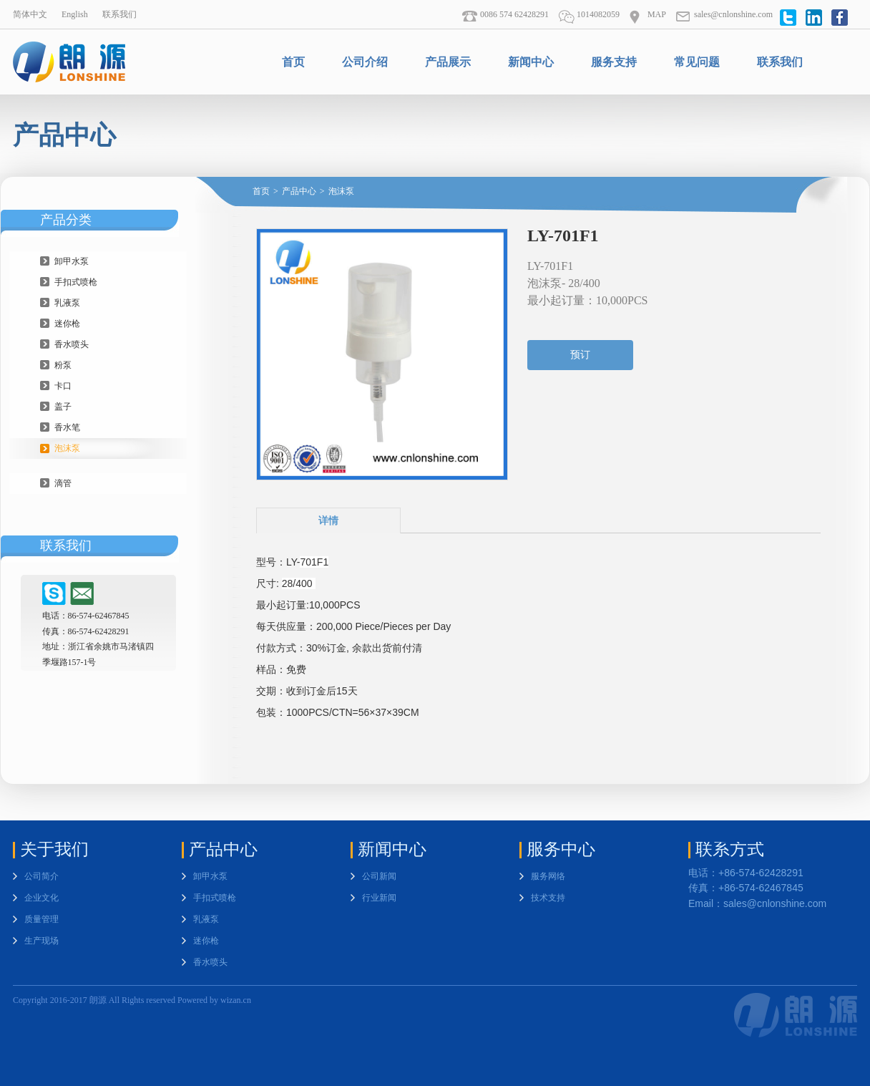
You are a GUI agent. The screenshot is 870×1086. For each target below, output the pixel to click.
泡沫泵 (67, 448)
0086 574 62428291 (505, 14)
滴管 (63, 483)
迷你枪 (67, 324)
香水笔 (67, 427)
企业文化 (41, 898)
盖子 (63, 407)
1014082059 (589, 14)
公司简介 (41, 876)
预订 (580, 354)
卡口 (63, 386)
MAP (647, 14)
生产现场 (41, 941)
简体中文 (30, 14)
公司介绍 (365, 62)
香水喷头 (71, 344)
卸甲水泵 (71, 261)
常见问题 (697, 62)
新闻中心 (531, 62)
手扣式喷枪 (75, 282)
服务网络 (548, 876)
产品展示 (448, 62)
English (75, 14)
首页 (293, 62)
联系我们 (119, 14)
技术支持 (548, 898)
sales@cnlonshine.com (724, 14)
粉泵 (63, 365)
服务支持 (614, 62)
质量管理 (41, 919)
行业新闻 (379, 898)
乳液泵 (67, 303)
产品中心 (299, 191)
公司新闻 (379, 876)
